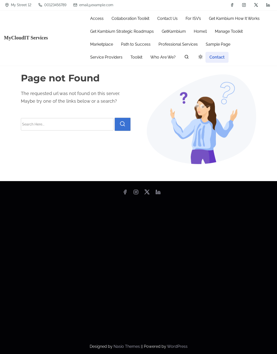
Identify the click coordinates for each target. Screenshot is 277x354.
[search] (187, 58)
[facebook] (232, 5)
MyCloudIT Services (26, 37)
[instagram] (244, 5)
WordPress (177, 346)
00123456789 (52, 5)
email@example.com (93, 5)
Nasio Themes (127, 346)
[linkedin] (268, 5)
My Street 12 (18, 5)
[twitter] (256, 5)
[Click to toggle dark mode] (199, 57)
